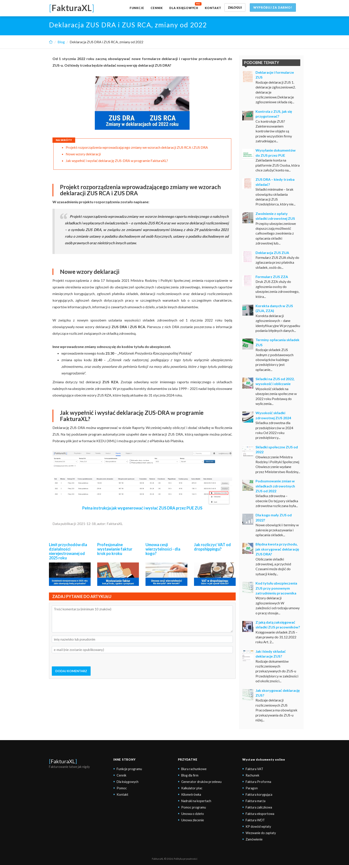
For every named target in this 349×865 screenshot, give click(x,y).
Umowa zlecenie (192, 820)
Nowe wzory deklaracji (83, 154)
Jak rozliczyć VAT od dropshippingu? (212, 546)
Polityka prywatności (185, 858)
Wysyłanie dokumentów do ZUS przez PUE (276, 152)
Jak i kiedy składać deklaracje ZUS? (271, 653)
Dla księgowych (183, 8)
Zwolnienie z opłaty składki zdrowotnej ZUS (275, 215)
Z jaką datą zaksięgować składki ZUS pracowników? (278, 624)
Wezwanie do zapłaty (261, 833)
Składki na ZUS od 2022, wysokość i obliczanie (275, 381)
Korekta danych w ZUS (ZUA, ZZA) (274, 308)
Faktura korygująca (259, 794)
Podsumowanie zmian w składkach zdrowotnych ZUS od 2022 (275, 486)
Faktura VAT (254, 769)
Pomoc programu (193, 807)
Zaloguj (235, 7)
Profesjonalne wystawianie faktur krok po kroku (114, 549)
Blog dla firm (189, 775)
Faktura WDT (255, 820)
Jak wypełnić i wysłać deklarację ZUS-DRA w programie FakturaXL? (117, 160)
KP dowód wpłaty (258, 826)
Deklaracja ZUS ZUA (272, 252)
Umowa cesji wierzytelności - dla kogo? (163, 549)
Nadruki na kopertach (196, 801)
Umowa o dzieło (192, 814)
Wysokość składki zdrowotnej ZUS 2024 (273, 415)
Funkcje (137, 8)
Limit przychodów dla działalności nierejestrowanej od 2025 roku (68, 551)
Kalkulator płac (191, 788)
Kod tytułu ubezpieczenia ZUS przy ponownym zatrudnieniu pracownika (276, 588)
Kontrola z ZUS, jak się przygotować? (274, 113)
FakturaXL (63, 761)
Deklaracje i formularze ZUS (275, 74)
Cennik (157, 8)
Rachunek (252, 775)
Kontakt (213, 8)
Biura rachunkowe (194, 769)
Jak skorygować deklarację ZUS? (278, 692)
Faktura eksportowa (260, 814)
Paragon (252, 788)
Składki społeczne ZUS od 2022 (277, 449)
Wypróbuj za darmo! (272, 7)
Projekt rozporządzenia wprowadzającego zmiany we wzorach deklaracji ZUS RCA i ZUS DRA (137, 147)
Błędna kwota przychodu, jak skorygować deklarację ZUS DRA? (277, 549)
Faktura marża (255, 801)
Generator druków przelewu (201, 782)
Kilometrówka (191, 794)
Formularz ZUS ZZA (272, 277)
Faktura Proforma (258, 782)
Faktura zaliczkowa (259, 807)
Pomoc (122, 788)
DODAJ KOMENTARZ (71, 671)
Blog (61, 42)
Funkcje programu (129, 769)
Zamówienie (254, 839)
